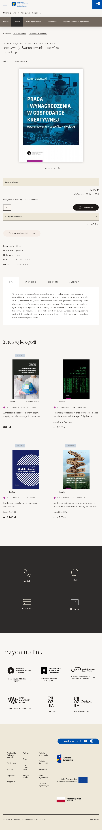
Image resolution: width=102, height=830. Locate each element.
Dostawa (75, 604)
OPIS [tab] (11, 282)
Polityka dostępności (43, 762)
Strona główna (9, 13)
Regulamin (43, 769)
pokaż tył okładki (51, 168)
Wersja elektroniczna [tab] (51, 217)
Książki (35, 13)
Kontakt (27, 575)
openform (94, 820)
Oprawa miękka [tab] (51, 182)
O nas (25, 759)
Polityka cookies (26, 777)
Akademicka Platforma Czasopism (11, 755)
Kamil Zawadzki (21, 61)
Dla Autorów (11, 763)
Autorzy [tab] (74, 282)
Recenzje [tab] (53, 282)
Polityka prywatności (43, 754)
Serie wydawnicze (33, 22)
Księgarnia (25, 13)
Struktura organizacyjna (44, 785)
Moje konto (11, 776)
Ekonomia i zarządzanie (38, 34)
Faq (74, 575)
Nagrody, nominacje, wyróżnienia (76, 22)
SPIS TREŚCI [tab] (31, 282)
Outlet (5, 22)
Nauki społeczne (19, 34)
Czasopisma (52, 22)
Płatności (27, 604)
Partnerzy (26, 753)
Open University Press (27, 767)
